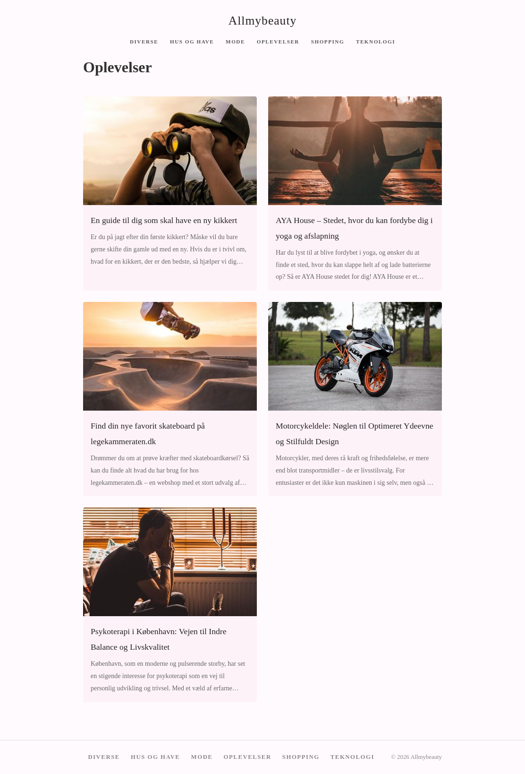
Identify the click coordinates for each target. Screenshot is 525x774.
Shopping (327, 41)
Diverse (144, 41)
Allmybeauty (263, 20)
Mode (235, 41)
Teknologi (375, 41)
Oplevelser (278, 41)
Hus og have (192, 41)
